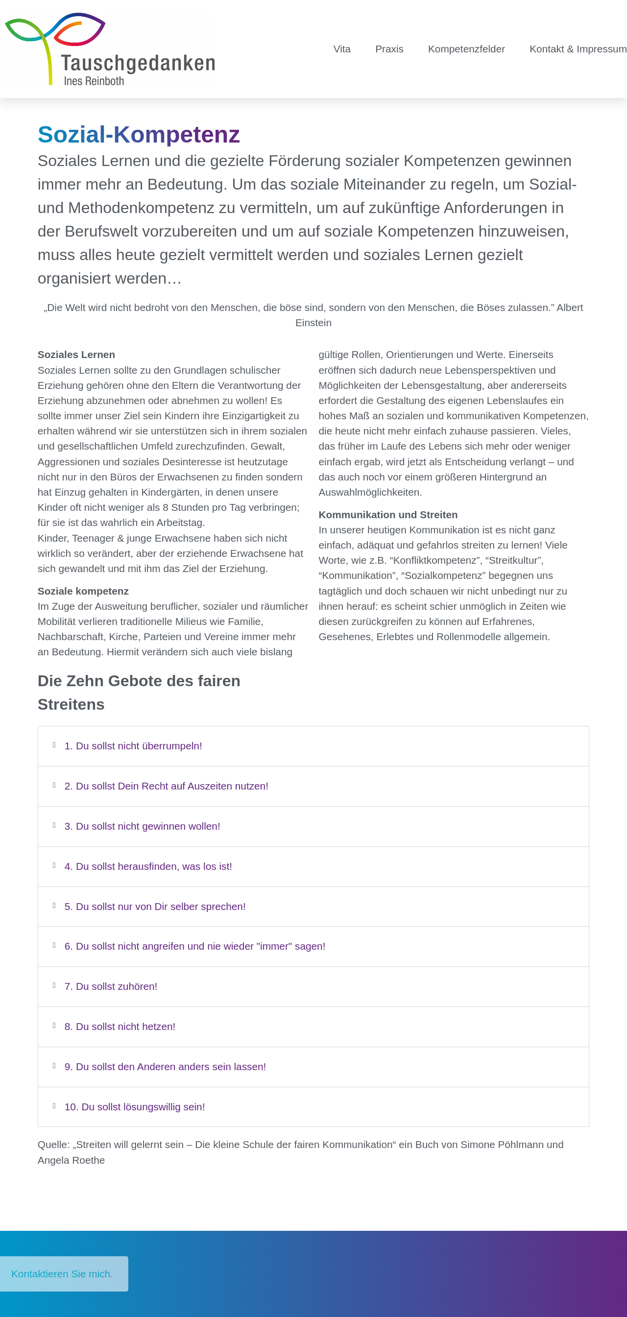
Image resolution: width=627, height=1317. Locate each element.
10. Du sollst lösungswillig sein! (135, 1106)
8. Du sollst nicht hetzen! (120, 1026)
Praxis (389, 48)
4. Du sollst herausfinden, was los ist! (148, 866)
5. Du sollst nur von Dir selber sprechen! (155, 906)
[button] (313, 746)
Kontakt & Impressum (578, 48)
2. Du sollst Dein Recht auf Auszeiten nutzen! (166, 785)
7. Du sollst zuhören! (111, 986)
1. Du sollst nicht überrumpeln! (133, 745)
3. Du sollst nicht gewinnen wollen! (142, 826)
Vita (342, 48)
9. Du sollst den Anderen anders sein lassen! (165, 1066)
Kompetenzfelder (466, 48)
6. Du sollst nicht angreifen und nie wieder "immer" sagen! (195, 946)
